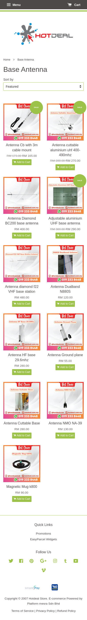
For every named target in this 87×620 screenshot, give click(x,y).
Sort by (8, 79)
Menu (13, 4)
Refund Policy (66, 611)
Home (6, 59)
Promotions (43, 533)
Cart (73, 4)
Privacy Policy (45, 611)
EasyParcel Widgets (43, 539)
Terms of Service (22, 611)
